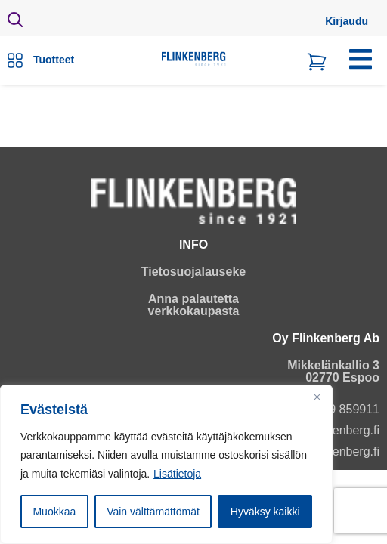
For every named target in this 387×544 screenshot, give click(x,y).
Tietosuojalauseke (193, 271)
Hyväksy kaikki (265, 511)
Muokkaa (54, 511)
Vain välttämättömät (153, 511)
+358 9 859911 (339, 409)
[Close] (317, 397)
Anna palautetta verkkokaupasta (194, 304)
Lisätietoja (177, 474)
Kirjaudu (346, 21)
